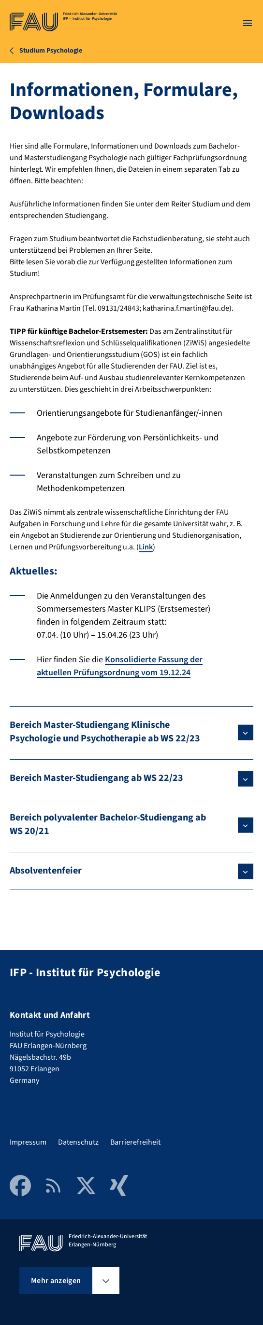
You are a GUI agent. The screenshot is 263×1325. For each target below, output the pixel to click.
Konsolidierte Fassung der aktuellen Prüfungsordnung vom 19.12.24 (120, 666)
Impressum (28, 1142)
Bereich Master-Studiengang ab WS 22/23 (96, 778)
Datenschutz (78, 1142)
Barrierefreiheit (135, 1142)
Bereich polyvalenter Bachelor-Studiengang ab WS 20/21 (108, 824)
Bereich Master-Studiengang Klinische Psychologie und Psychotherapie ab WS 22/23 (105, 731)
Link (146, 547)
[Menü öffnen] (247, 23)
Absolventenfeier (46, 870)
